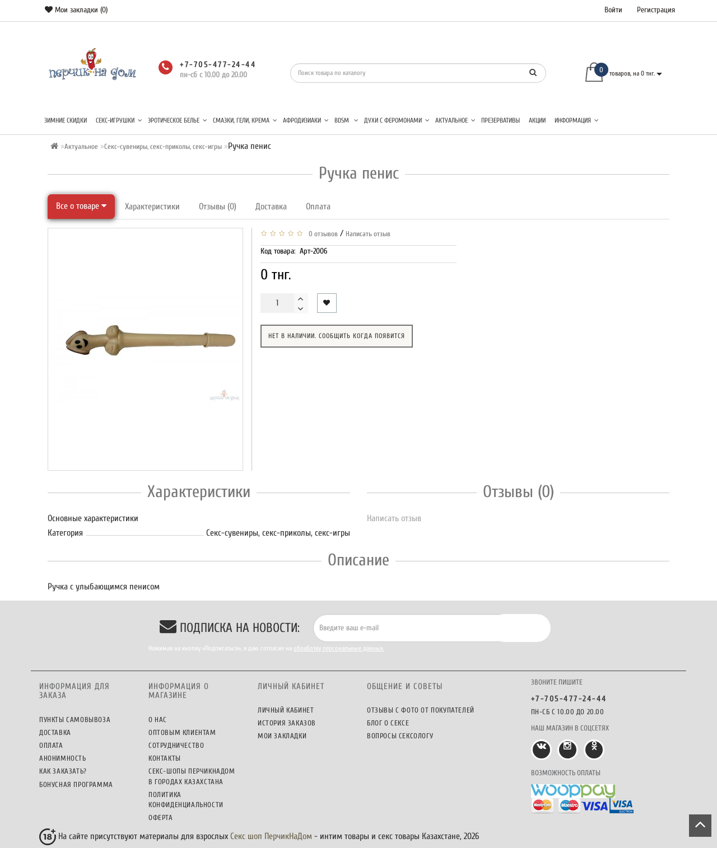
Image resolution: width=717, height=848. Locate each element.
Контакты (164, 758)
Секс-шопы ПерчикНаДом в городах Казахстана (191, 776)
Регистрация (656, 10)
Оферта (160, 817)
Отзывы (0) (217, 207)
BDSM (346, 120)
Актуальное (455, 120)
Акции (537, 120)
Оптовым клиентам (182, 732)
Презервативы (500, 120)
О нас (157, 719)
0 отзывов (321, 233)
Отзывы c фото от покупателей (420, 710)
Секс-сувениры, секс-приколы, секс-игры (163, 146)
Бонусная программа (76, 784)
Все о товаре (81, 206)
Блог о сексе (388, 723)
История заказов (287, 723)
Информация (577, 120)
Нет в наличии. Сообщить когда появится (336, 336)
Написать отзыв (368, 233)
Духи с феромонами (397, 120)
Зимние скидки (65, 120)
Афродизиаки (306, 120)
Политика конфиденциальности (186, 799)
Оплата (318, 207)
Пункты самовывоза (74, 719)
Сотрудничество (176, 745)
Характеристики (152, 207)
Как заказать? (63, 771)
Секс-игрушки (119, 120)
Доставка (271, 207)
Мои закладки (282, 736)
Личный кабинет (286, 710)
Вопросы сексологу (400, 736)
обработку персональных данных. (339, 648)
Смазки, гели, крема (245, 120)
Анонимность (62, 758)
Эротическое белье (177, 120)
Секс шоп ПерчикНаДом (271, 836)
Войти (613, 10)
